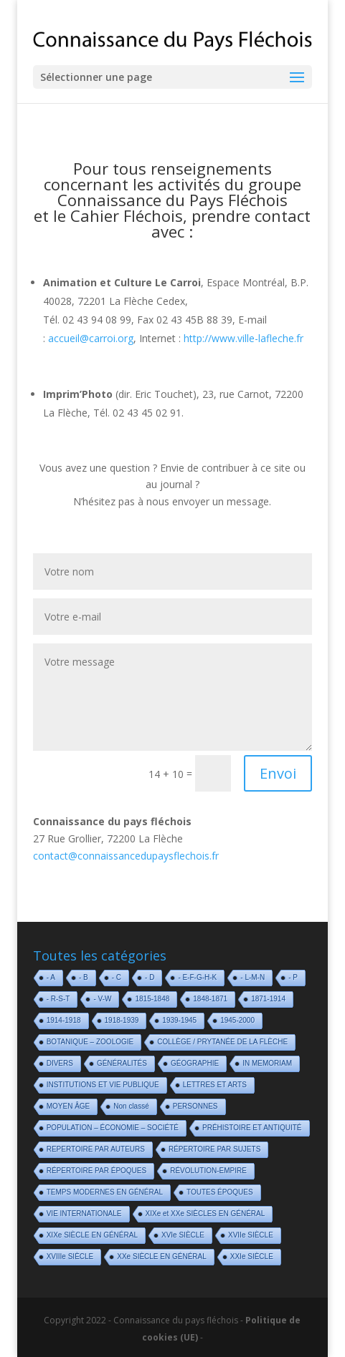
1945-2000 (237, 1020)
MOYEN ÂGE (68, 1106)
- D (149, 977)
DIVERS (60, 1063)
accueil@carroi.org (90, 338)
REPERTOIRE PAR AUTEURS (96, 1149)
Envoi (278, 773)
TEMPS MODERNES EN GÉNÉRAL (105, 1192)
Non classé (130, 1106)
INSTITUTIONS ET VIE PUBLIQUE (103, 1085)
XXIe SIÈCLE (251, 1256)
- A (51, 977)
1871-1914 (268, 999)
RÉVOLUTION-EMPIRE (208, 1170)
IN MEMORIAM (267, 1063)
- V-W (102, 999)
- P (293, 977)
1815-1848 (152, 999)
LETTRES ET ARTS (215, 1085)
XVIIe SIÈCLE (250, 1235)
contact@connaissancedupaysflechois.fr (126, 855)
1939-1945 (179, 1020)
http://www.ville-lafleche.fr (243, 338)
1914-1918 (64, 1020)
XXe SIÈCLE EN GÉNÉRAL (162, 1256)
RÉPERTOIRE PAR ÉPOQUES (96, 1170)
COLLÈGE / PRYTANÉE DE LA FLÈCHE (222, 1042)
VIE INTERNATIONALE (84, 1213)
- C (116, 977)
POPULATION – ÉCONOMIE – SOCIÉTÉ (113, 1128)
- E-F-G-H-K (197, 977)
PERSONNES (195, 1106)
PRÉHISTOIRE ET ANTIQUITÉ (252, 1128)
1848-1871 (210, 999)
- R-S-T (58, 999)
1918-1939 (122, 1020)
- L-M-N (252, 977)
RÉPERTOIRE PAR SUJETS (214, 1149)
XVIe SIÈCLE (182, 1235)
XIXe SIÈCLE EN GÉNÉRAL (92, 1235)
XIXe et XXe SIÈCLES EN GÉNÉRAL (205, 1213)
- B (83, 977)
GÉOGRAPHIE (195, 1063)
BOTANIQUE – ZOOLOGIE (90, 1042)
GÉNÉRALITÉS (122, 1063)
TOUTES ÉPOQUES (219, 1192)
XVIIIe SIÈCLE (70, 1256)
